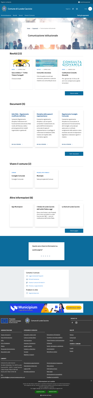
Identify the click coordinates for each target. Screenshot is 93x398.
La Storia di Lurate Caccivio (71, 206)
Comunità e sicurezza (44, 72)
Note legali (50, 372)
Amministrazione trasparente (55, 363)
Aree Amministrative (6, 338)
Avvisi (13, 69)
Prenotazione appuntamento (31, 363)
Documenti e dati (5, 352)
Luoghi (71, 348)
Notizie (39, 69)
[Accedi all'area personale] (84, 2)
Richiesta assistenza (29, 372)
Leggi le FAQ (27, 369)
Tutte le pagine (74, 231)
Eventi (71, 351)
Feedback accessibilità (53, 377)
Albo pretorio (50, 366)
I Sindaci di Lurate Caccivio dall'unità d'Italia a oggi (45, 207)
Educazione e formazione (53, 335)
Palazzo (39, 172)
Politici (3, 346)
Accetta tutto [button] (40, 391)
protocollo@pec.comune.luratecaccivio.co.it (13, 377)
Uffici (2, 340)
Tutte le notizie (74, 93)
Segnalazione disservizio (30, 366)
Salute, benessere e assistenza (55, 346)
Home (28, 28)
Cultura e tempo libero (30, 338)
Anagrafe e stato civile (30, 335)
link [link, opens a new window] (61, 388)
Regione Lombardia (6, 2)
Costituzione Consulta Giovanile (69, 73)
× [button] (91, 380)
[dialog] (46, 388)
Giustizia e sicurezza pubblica (54, 337)
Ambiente (49, 343)
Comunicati (73, 338)
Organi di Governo (6, 335)
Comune (14, 172)
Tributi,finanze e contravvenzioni (55, 340)
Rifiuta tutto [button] (53, 391)
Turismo (26, 352)
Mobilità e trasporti (29, 355)
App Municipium (17, 206)
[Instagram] (76, 9)
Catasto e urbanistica (29, 349)
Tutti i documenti (74, 154)
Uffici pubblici (45, 172)
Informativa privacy (52, 369)
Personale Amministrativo (8, 349)
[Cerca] (90, 9)
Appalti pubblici (28, 346)
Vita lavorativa (28, 340)
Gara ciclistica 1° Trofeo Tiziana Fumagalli (20, 73)
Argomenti (35, 28)
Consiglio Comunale (18, 176)
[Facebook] (72, 9)
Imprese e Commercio (29, 343)
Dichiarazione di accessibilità (54, 374)
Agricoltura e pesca (52, 352)
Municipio (40, 176)
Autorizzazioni (50, 349)
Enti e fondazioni (5, 343)
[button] (46, 395)
